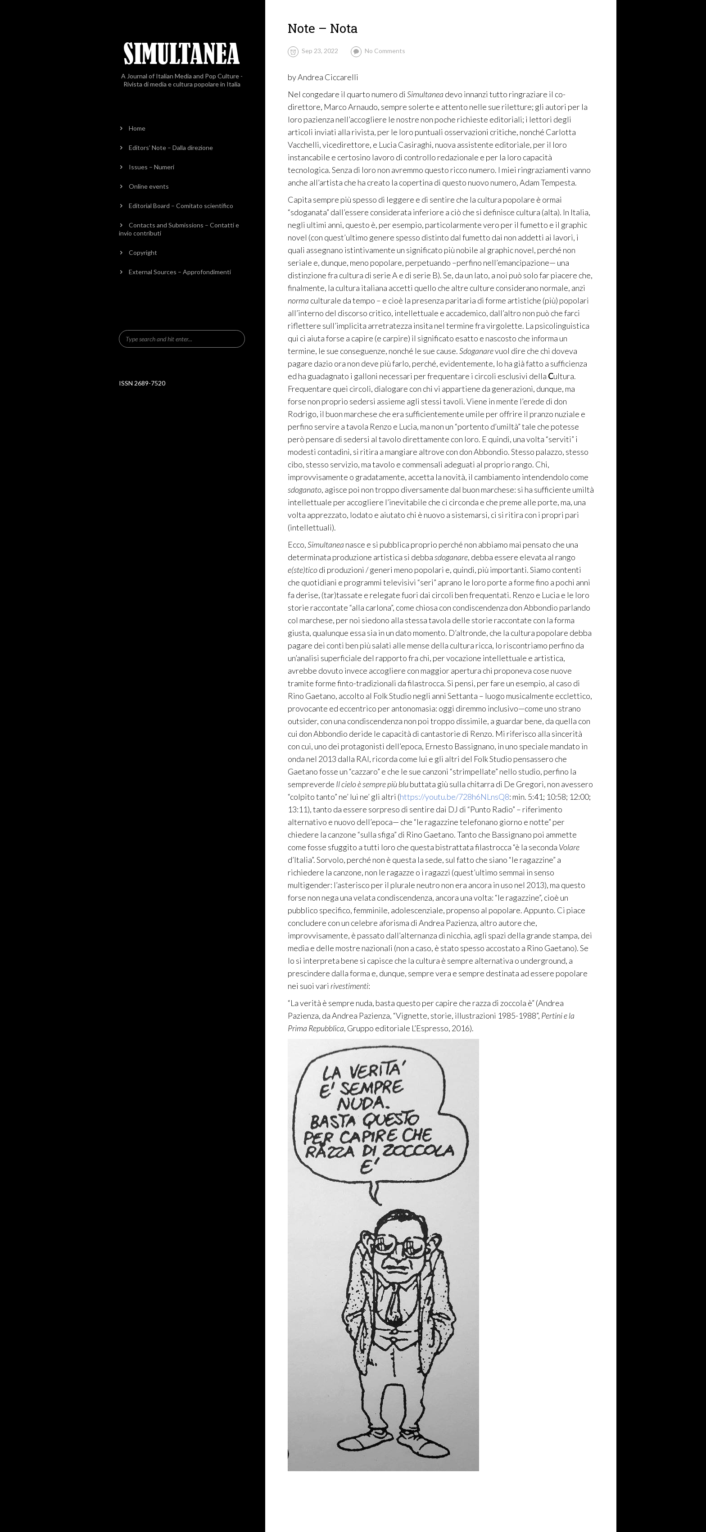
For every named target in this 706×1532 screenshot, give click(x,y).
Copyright (143, 252)
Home (137, 128)
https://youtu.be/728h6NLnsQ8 (454, 797)
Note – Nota (323, 28)
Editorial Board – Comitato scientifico (181, 205)
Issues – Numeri (151, 167)
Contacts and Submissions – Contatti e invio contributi (179, 229)
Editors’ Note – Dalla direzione (171, 147)
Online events (149, 186)
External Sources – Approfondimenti (180, 272)
